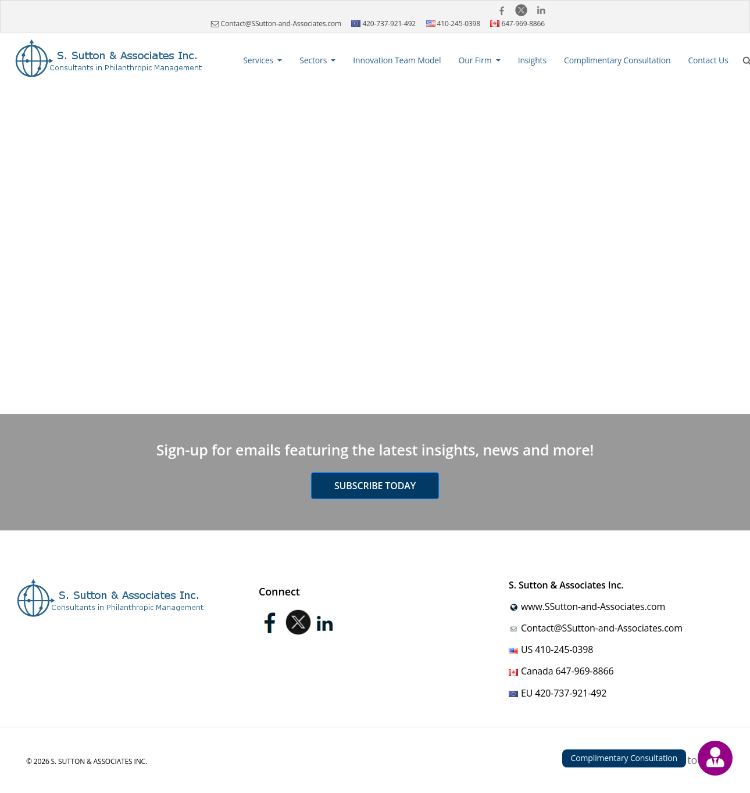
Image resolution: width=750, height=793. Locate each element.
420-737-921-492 (383, 23)
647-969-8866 (517, 23)
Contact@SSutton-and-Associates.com (274, 24)
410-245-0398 (453, 23)
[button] (262, 60)
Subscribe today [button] (375, 485)
